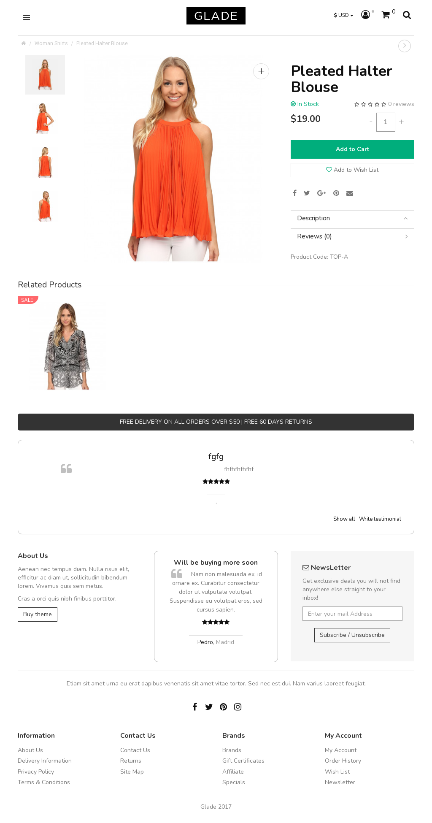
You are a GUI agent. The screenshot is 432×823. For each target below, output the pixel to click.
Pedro (205, 642)
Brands (231, 750)
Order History (343, 761)
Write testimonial (380, 519)
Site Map (132, 772)
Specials (233, 782)
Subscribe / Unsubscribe (352, 635)
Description (352, 218)
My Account (340, 750)
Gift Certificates (243, 761)
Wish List (337, 772)
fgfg (216, 456)
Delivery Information (45, 761)
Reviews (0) (352, 236)
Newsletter (340, 782)
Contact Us (135, 750)
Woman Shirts (51, 43)
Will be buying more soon (216, 562)
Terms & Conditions (44, 782)
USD (344, 15)
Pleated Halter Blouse (102, 43)
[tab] (352, 218)
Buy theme (37, 614)
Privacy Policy (36, 772)
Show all (344, 519)
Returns (130, 761)
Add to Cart (352, 149)
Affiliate (233, 772)
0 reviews (401, 104)
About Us (30, 750)
